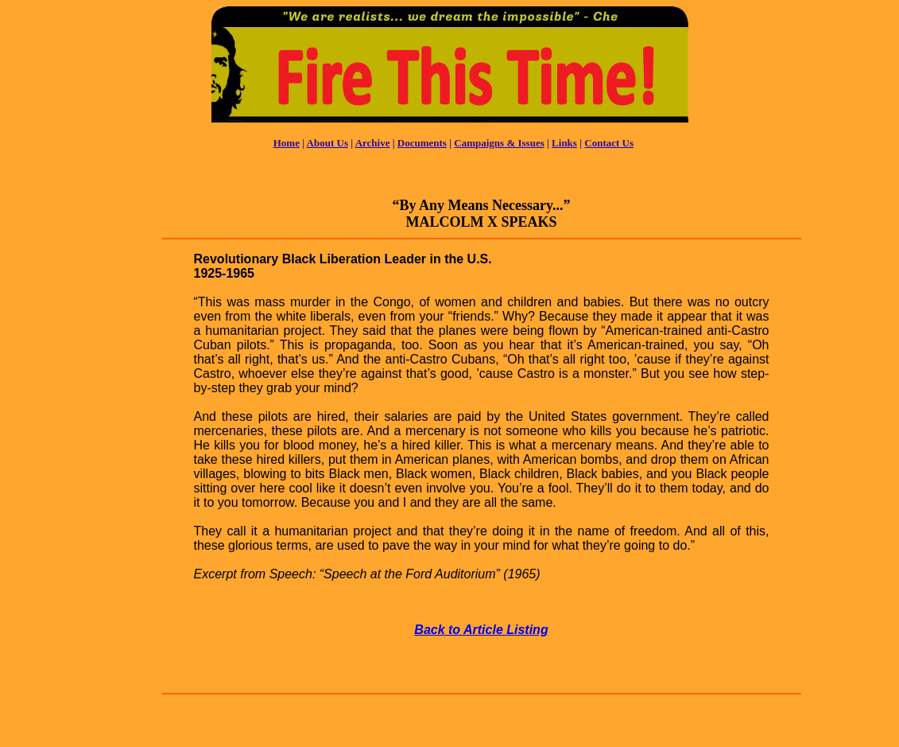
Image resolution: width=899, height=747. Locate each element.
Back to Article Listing (481, 629)
